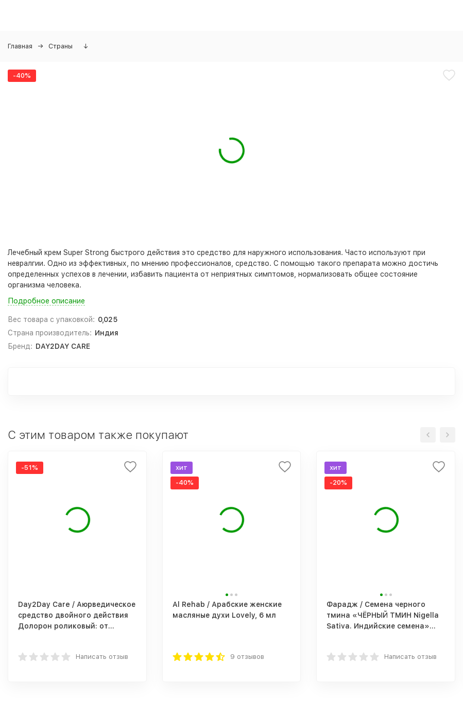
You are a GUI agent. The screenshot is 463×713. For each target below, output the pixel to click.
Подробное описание (46, 301)
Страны (60, 46)
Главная (20, 46)
